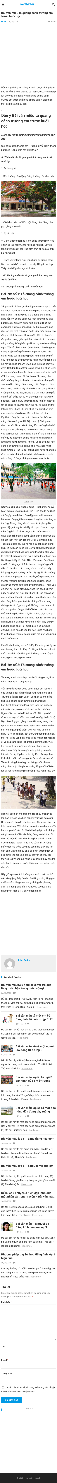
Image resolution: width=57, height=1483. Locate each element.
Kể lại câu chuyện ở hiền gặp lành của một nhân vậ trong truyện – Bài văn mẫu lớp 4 (27, 1196)
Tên (4, 1346)
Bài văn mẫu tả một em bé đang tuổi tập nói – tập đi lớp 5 (35, 1019)
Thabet (37, 1478)
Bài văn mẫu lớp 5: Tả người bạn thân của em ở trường (34, 1078)
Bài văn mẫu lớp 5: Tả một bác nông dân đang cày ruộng (36, 1109)
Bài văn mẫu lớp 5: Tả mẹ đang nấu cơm (27, 1138)
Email (4, 1360)
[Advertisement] (28, 54)
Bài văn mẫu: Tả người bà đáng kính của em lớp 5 (32, 1225)
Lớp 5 (3, 22)
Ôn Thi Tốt (27, 4)
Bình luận (6, 1302)
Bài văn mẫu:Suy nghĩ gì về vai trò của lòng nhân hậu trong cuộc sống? (26, 986)
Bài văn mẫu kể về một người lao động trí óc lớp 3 (35, 1048)
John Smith (23, 960)
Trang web (6, 1373)
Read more (42, 1007)
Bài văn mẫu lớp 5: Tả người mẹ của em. (27, 1166)
